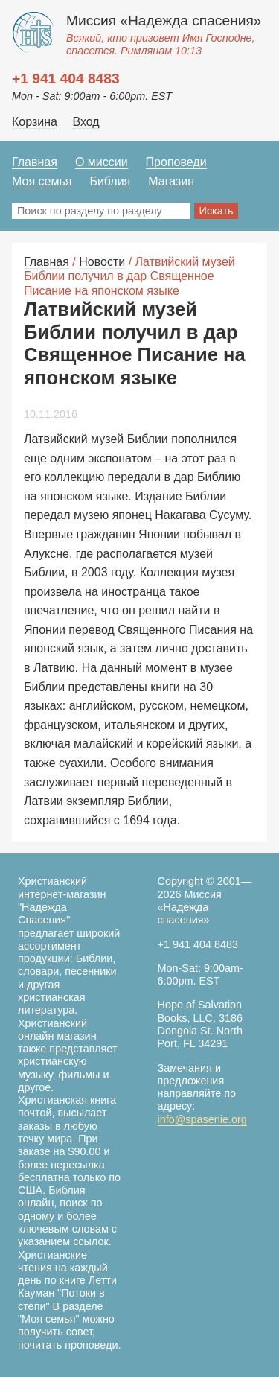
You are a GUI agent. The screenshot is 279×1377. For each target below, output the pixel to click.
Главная (34, 162)
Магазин (171, 181)
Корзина (34, 121)
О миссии (101, 162)
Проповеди (176, 162)
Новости (102, 261)
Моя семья (41, 181)
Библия (109, 181)
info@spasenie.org (202, 1119)
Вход (85, 121)
